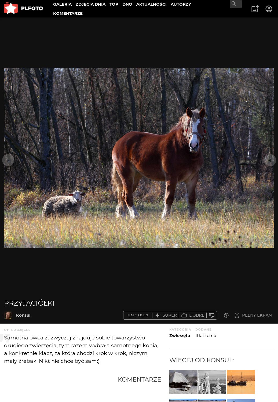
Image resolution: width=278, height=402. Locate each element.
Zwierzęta (179, 335)
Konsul (23, 315)
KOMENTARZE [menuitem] (68, 13)
